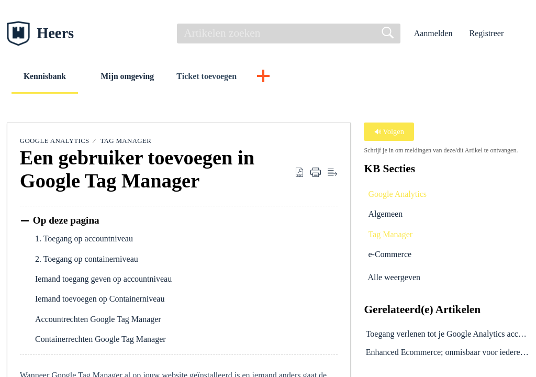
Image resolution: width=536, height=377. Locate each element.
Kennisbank (47, 76)
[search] (288, 33)
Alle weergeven (393, 277)
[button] (522, 34)
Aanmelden (433, 33)
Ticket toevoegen (213, 76)
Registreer (486, 33)
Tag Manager (125, 141)
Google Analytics (55, 141)
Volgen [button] (389, 132)
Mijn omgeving (132, 76)
